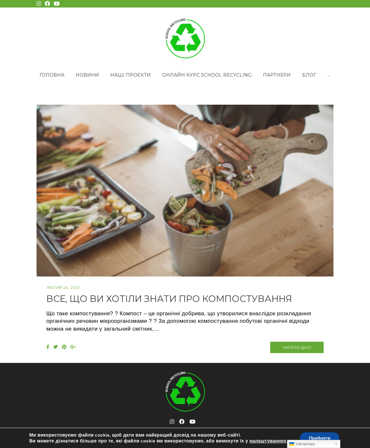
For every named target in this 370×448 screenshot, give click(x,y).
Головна (51, 75)
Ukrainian (302, 443)
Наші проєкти (130, 75)
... (329, 75)
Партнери (277, 75)
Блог (309, 75)
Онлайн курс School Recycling (207, 75)
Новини (87, 75)
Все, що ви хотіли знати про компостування (182, 298)
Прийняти (320, 438)
